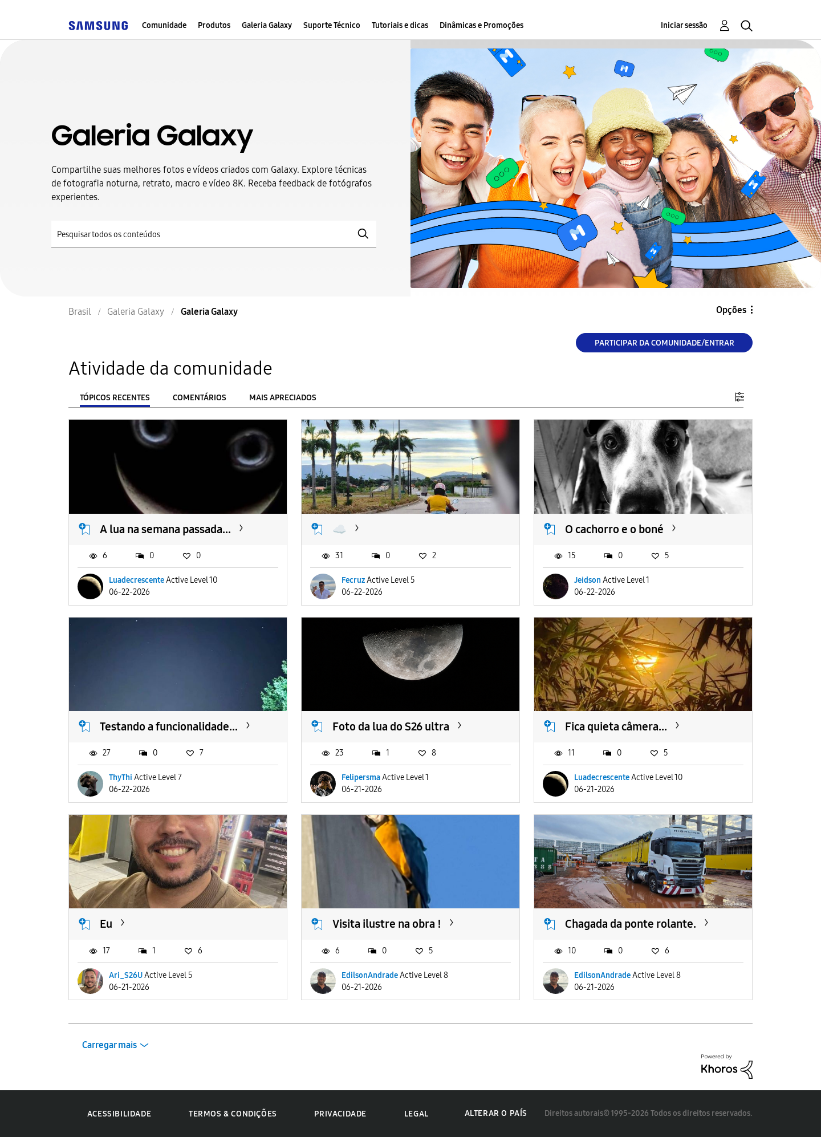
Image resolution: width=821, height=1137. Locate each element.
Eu (106, 924)
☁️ (339, 529)
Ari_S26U (126, 975)
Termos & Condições (233, 1114)
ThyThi (120, 777)
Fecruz (353, 580)
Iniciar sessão (684, 25)
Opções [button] (731, 309)
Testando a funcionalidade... (169, 726)
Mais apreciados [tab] (282, 398)
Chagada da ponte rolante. (630, 924)
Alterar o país (496, 1113)
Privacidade (340, 1114)
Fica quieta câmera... (616, 726)
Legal (416, 1114)
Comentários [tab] (199, 398)
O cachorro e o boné (614, 529)
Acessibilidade (119, 1114)
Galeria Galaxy (267, 25)
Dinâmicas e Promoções (481, 25)
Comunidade (164, 25)
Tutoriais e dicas (400, 25)
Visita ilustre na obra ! (386, 924)
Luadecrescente (136, 580)
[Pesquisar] (213, 234)
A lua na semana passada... (165, 529)
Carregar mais (109, 1044)
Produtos (214, 25)
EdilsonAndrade (370, 975)
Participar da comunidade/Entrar (664, 343)
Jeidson (587, 580)
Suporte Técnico (331, 25)
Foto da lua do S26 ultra (390, 726)
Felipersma (361, 777)
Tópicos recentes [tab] (115, 398)
